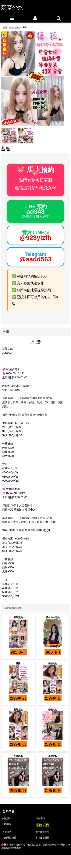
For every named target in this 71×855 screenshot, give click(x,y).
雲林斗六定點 (53, 617)
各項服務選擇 (42, 837)
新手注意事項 (42, 831)
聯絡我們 (40, 818)
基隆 (18, 663)
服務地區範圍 (9, 837)
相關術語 (7, 824)
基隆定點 (18, 617)
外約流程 (7, 831)
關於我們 (7, 818)
